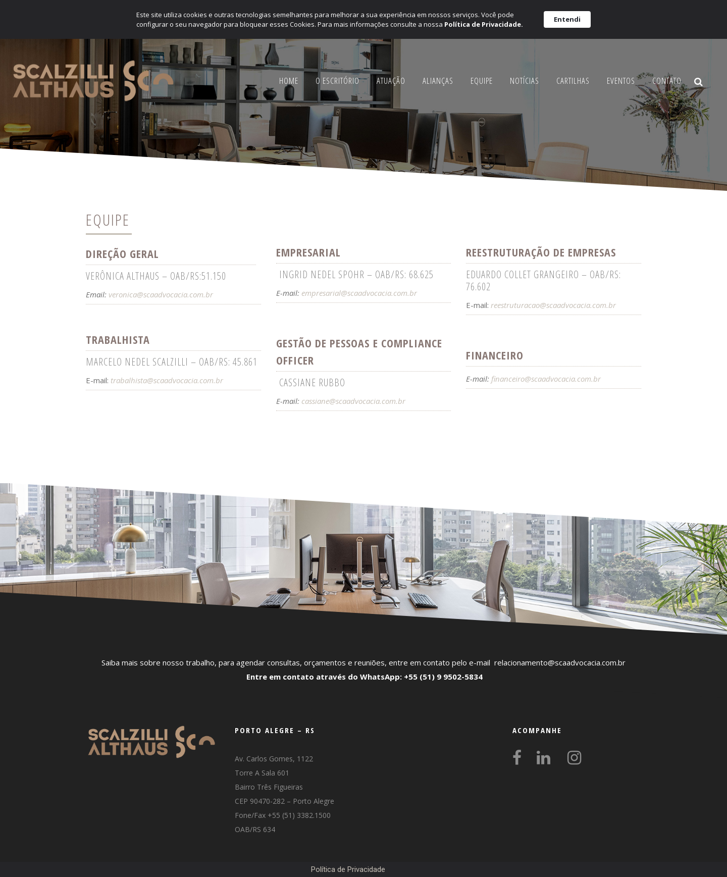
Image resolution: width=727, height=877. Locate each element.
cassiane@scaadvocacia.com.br (353, 401)
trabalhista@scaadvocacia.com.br (167, 380)
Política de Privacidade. (483, 24)
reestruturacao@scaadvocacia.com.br (553, 305)
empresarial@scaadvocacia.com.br (359, 293)
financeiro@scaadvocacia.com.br (545, 379)
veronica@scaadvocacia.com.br (161, 294)
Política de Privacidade (348, 869)
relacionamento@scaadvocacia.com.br (560, 662)
